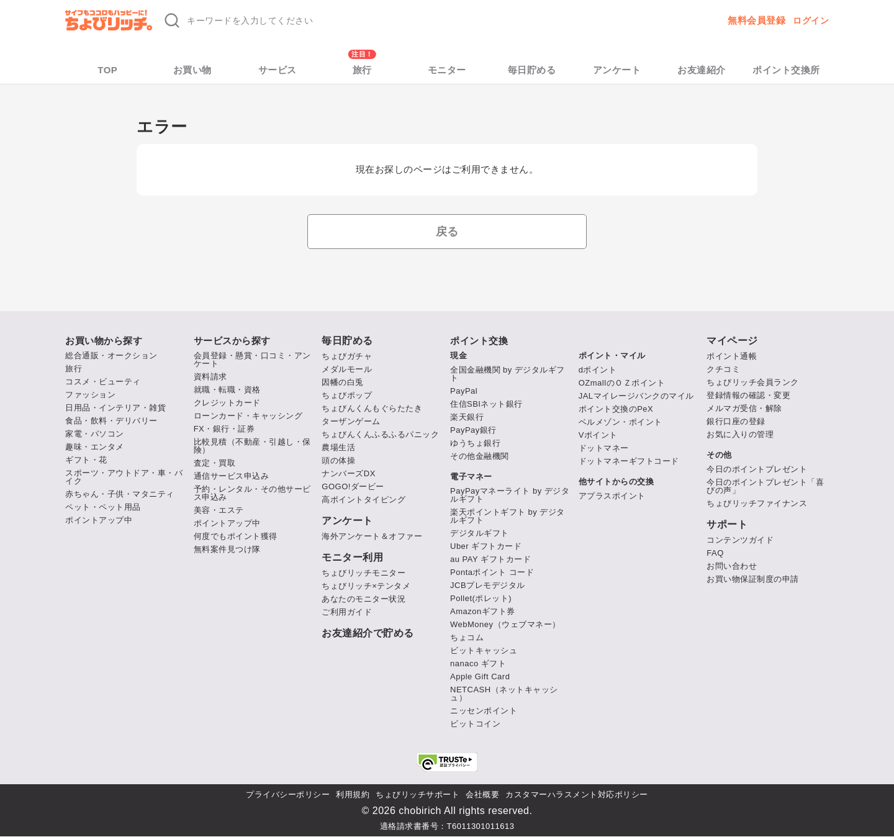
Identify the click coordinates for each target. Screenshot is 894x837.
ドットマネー (604, 448)
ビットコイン (475, 723)
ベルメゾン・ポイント (620, 422)
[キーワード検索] (343, 20)
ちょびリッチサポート (417, 794)
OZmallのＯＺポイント (622, 382)
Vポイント (598, 435)
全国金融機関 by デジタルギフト (507, 373)
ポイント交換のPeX (616, 409)
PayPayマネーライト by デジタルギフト (509, 495)
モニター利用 (352, 558)
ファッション (90, 394)
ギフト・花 (86, 459)
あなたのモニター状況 (363, 599)
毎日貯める (532, 70)
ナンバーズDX (349, 473)
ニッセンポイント (483, 710)
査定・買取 (215, 463)
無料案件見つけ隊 (227, 549)
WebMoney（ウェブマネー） (505, 624)
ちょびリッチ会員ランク (753, 382)
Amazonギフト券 (482, 611)
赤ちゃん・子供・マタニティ (119, 494)
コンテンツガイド (740, 540)
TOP (107, 70)
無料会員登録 (756, 20)
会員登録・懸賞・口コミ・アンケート (252, 359)
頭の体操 (338, 460)
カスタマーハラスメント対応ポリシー (576, 794)
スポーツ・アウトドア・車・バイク (124, 477)
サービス (277, 70)
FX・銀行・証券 (224, 428)
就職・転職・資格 (227, 389)
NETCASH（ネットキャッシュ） (504, 693)
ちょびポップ (347, 395)
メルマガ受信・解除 (744, 408)
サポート (727, 525)
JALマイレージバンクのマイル (636, 395)
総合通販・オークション (111, 355)
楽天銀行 (467, 417)
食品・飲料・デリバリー (111, 420)
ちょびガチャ (347, 356)
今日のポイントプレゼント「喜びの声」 (765, 486)
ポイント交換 (479, 340)
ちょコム (467, 637)
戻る (447, 231)
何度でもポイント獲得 (236, 536)
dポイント (598, 369)
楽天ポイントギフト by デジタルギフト (507, 516)
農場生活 (338, 447)
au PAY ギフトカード (490, 559)
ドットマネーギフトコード (629, 461)
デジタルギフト (479, 533)
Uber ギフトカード (486, 546)
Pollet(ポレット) (481, 598)
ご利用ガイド (347, 612)
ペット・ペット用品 (103, 507)
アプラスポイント (612, 495)
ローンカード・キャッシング (248, 415)
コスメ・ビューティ (103, 381)
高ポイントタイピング (363, 499)
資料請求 (210, 376)
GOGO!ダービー (353, 486)
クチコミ (723, 369)
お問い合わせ (732, 566)
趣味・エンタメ (94, 446)
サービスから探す (232, 340)
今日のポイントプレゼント (757, 469)
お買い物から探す (103, 340)
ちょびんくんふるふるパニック (380, 434)
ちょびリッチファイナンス (757, 503)
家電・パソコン (94, 433)
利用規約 (352, 794)
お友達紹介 (701, 70)
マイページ (732, 341)
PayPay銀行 (473, 430)
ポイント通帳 (732, 356)
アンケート (617, 70)
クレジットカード (227, 402)
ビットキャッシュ (483, 650)
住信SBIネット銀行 (486, 404)
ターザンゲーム (351, 421)
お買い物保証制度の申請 (753, 579)
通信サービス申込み (231, 476)
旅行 (362, 70)
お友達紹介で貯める (368, 633)
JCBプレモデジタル (487, 585)
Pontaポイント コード (492, 572)
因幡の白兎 (343, 382)
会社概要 (482, 794)
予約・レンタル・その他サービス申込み (252, 493)
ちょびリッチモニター (363, 572)
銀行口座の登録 (736, 421)
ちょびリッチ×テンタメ (366, 585)
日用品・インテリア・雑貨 (115, 407)
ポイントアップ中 (98, 520)
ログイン (811, 20)
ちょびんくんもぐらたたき (372, 408)
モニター (447, 70)
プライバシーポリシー (288, 794)
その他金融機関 (479, 456)
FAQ (715, 553)
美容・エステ (219, 510)
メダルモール (347, 369)
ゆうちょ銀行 (475, 443)
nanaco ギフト (478, 663)
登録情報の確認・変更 (748, 395)
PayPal (463, 391)
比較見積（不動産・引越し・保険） (252, 446)
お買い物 (192, 70)
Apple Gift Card (480, 676)
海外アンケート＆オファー (372, 536)
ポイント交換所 (786, 70)
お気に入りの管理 (740, 434)
